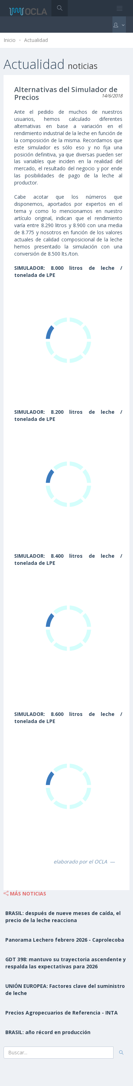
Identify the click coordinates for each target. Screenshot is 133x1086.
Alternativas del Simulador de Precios (65, 93)
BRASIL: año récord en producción (47, 1032)
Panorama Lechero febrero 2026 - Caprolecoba (64, 939)
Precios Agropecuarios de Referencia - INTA (61, 1012)
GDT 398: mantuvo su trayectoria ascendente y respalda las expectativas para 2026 (65, 963)
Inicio (10, 40)
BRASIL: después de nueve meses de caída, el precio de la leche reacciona (63, 917)
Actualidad (36, 40)
